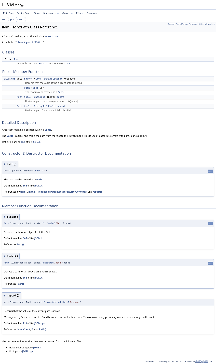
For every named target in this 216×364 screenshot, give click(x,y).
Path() (20, 244)
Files (79, 13)
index (27, 96)
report (28, 78)
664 (25, 277)
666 (25, 238)
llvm (4, 19)
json (12, 19)
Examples (92, 13)
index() (32, 191)
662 (25, 185)
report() (97, 191)
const (60, 96)
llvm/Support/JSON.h (29, 42)
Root (17, 59)
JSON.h (36, 142)
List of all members (207, 24)
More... (56, 36)
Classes (67, 13)
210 (25, 323)
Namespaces (51, 13)
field (27, 106)
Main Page (8, 13)
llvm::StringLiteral (48, 78)
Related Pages (24, 13)
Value (48, 36)
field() (23, 191)
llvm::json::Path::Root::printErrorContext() (62, 191)
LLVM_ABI (9, 78)
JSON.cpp (39, 323)
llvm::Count (23, 329)
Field (51, 106)
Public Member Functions (186, 24)
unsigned (39, 96)
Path (21, 19)
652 (23, 142)
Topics (37, 13)
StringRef (40, 106)
